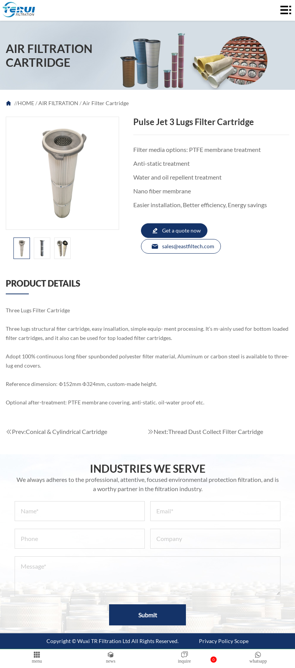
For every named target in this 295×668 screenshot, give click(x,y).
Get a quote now (176, 231)
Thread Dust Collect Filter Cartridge (215, 431)
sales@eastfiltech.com (182, 246)
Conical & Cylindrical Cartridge (66, 431)
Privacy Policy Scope (224, 641)
